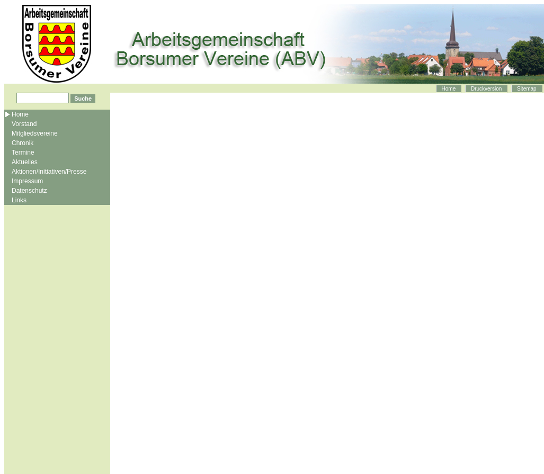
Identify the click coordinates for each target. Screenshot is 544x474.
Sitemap (527, 89)
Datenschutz (29, 190)
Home (449, 89)
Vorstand (24, 124)
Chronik (22, 143)
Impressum (27, 181)
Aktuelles (25, 162)
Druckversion (486, 89)
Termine (23, 152)
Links (19, 200)
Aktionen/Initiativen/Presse (49, 171)
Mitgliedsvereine (35, 133)
